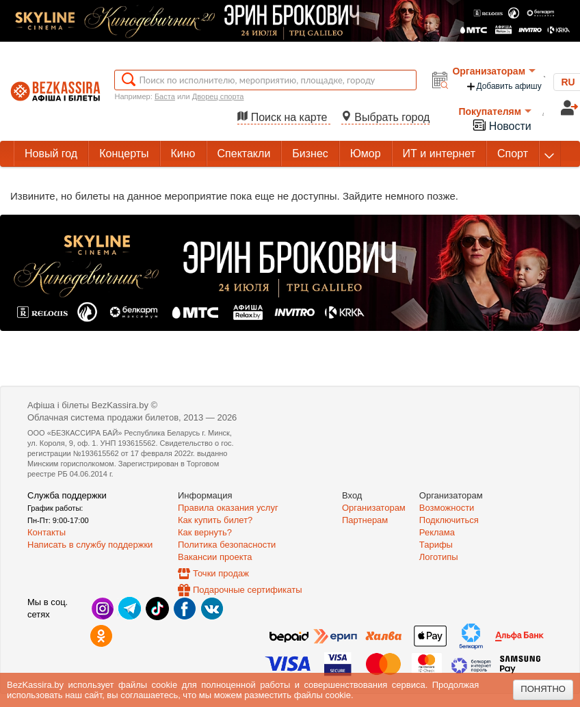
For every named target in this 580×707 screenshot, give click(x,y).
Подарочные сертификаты (247, 590)
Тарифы (436, 544)
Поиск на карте (283, 117)
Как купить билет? (215, 520)
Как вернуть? (205, 532)
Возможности (447, 508)
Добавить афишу (503, 86)
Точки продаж (221, 573)
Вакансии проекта (215, 557)
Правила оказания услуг (228, 508)
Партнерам (365, 520)
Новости (501, 125)
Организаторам (494, 71)
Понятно (543, 689)
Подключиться (449, 520)
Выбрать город (385, 117)
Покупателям (494, 111)
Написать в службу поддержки (90, 544)
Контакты (46, 532)
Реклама (437, 532)
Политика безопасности (227, 544)
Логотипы (438, 557)
